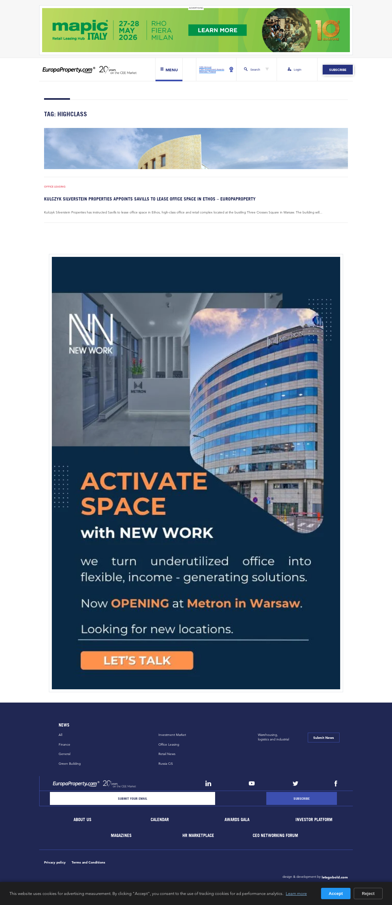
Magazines (121, 835)
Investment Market (172, 735)
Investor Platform (314, 819)
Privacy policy (55, 862)
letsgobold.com (335, 877)
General (64, 754)
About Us (83, 819)
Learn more (296, 893)
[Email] (132, 798)
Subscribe (337, 69)
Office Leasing (54, 186)
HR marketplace (198, 835)
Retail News (166, 754)
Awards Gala (237, 819)
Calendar (160, 819)
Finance (64, 744)
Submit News (323, 737)
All (60, 735)
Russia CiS (165, 764)
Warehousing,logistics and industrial (273, 737)
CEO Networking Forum (275, 835)
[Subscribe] (301, 798)
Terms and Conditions (88, 862)
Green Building (70, 764)
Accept (336, 893)
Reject (368, 893)
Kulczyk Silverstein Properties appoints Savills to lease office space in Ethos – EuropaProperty (150, 198)
